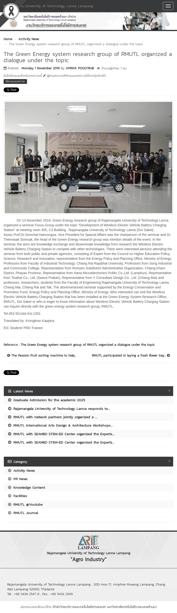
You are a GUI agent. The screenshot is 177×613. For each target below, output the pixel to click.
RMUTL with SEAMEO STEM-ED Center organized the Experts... (60, 434)
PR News (17, 479)
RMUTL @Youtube (25, 504)
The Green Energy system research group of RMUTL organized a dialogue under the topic (88, 344)
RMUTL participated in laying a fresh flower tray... (131, 355)
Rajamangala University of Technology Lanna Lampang (48, 6)
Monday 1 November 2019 (41, 68)
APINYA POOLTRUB (80, 68)
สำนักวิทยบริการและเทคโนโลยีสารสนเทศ (79, 606)
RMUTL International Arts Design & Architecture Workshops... (60, 425)
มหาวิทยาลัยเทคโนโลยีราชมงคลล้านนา (132, 606)
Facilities (17, 496)
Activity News (21, 470)
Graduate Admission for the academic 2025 (46, 400)
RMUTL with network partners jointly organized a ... (52, 417)
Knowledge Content (26, 487)
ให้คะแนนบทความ (15, 81)
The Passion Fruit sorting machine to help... (41, 355)
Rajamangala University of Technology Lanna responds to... (58, 408)
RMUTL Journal (22, 512)
